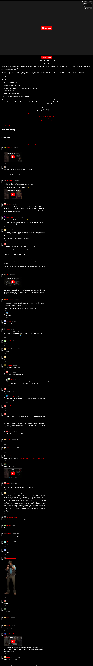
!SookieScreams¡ (9, 180)
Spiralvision (8, 321)
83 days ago (15, 147)
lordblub (8, 657)
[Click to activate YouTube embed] (13, 157)
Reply (5, 163)
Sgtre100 (8, 549)
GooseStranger (9, 299)
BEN (7, 600)
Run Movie (46, 28)
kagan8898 (8, 340)
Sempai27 (8, 405)
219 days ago (13, 329)
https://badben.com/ (46, 120)
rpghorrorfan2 (9, 455)
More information (6, 125)
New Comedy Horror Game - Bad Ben (10, 133)
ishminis (8, 483)
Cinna (10, 431)
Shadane (8, 329)
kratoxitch (8, 439)
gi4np (7, 541)
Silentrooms (8, 533)
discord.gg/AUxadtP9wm (65, 99)
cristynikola (8, 464)
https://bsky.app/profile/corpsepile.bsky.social (22, 113)
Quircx (7, 389)
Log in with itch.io (5, 141)
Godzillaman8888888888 (11, 517)
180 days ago (14, 229)
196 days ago (12, 274)
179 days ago (15, 204)
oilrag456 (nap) (12, 313)
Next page (28, 144)
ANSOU (8, 348)
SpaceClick (8, 414)
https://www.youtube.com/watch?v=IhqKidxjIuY (32, 458)
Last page (34, 144)
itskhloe (8, 617)
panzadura (8, 229)
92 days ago (11, 166)
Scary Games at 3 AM (10, 633)
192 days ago (12, 243)
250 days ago (14, 340)
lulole (7, 243)
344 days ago (17, 379)
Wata (7, 166)
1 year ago (13, 357)
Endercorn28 (9, 365)
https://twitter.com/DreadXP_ (46, 118)
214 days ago (14, 321)
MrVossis (8, 357)
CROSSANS (8, 447)
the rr (10, 372)
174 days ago (16, 180)
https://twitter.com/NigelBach (46, 116)
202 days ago (16, 299)
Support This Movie (46, 57)
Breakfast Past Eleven (11, 558)
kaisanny (8, 625)
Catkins (12, 379)
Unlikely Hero (9, 147)
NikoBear (8, 493)
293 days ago (14, 431)
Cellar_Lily (8, 525)
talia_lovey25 (9, 204)
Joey (7, 274)
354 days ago (13, 348)
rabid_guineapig (9, 217)
